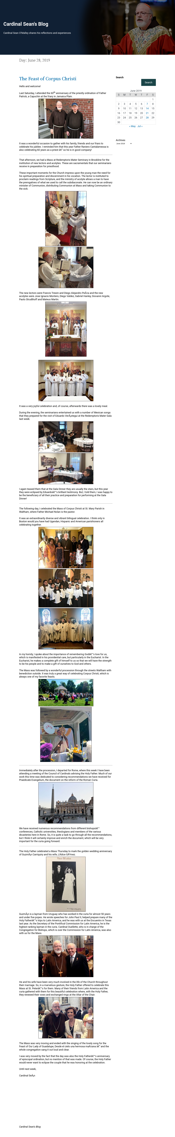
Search (119, 77)
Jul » (139, 126)
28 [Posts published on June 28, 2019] (147, 117)
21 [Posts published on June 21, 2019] (147, 113)
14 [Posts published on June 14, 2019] (147, 108)
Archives (120, 140)
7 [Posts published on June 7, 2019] (147, 103)
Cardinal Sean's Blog (25, 24)
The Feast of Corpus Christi (47, 78)
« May (132, 126)
